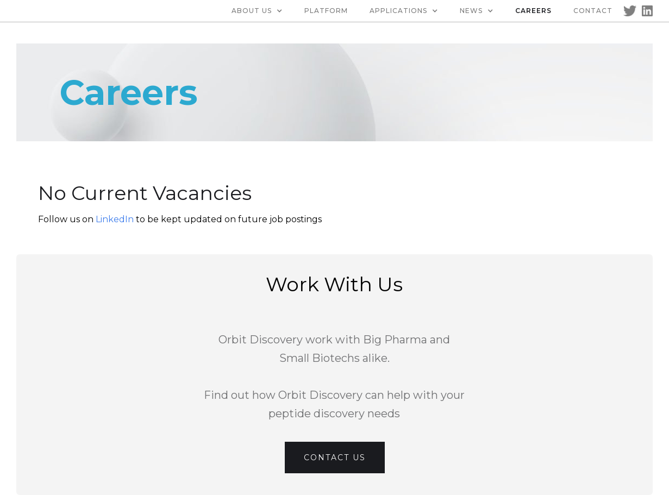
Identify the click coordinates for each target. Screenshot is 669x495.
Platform (326, 11)
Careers (533, 11)
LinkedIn (116, 219)
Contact (592, 11)
